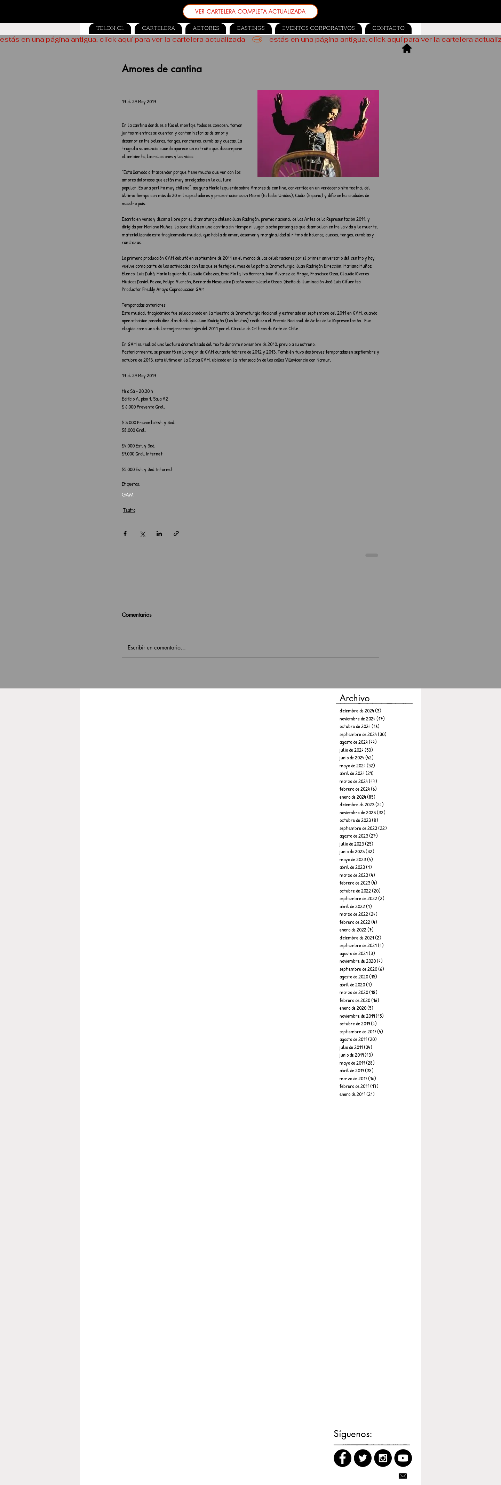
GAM (128, 495)
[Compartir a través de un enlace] (176, 533)
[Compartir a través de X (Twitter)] (142, 533)
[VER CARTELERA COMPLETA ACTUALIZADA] (250, 11)
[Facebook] (342, 1458)
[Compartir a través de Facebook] (125, 533)
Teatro (129, 510)
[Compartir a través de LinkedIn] (159, 533)
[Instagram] (383, 1458)
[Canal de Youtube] (403, 1458)
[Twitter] (363, 1458)
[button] (251, 28)
